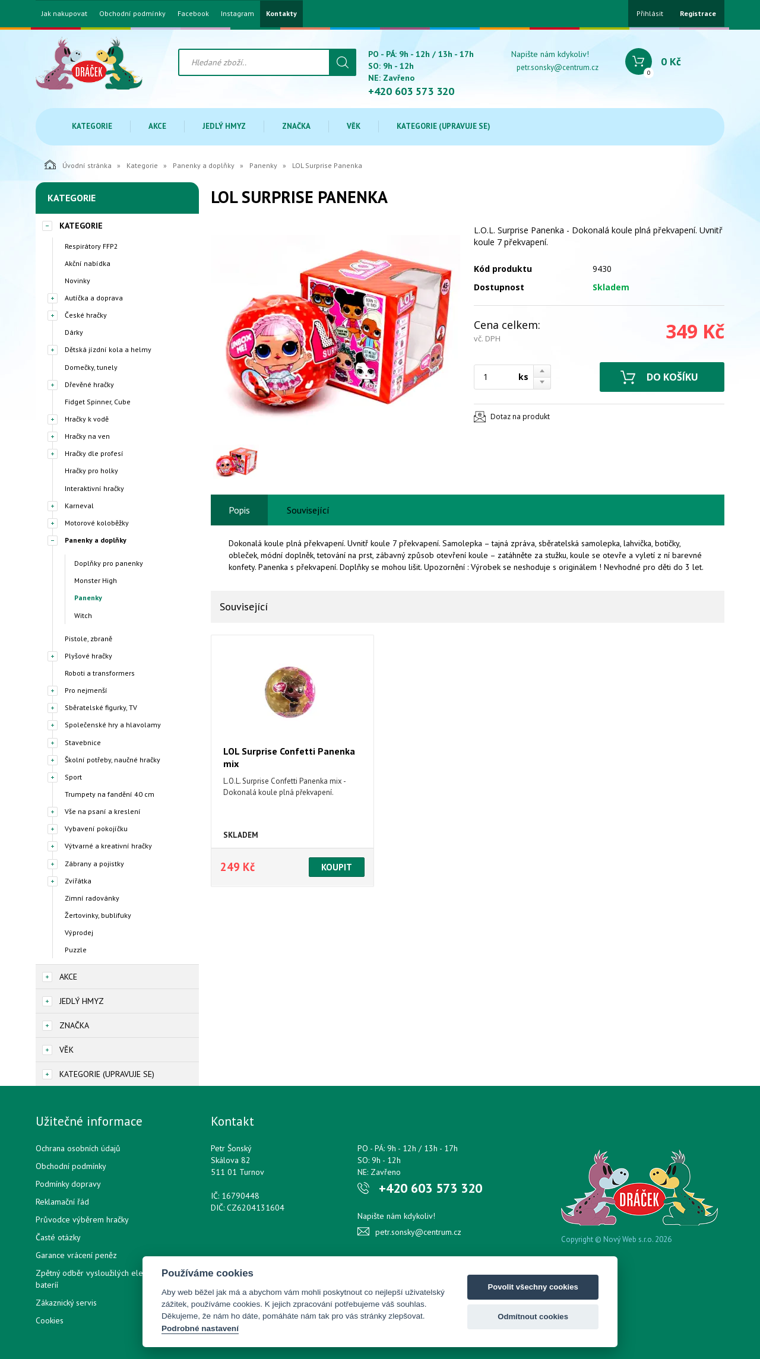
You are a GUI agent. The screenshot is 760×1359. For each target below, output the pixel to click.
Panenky (263, 165)
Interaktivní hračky (94, 488)
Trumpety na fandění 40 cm (109, 794)
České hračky (86, 315)
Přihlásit (649, 13)
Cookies (50, 1320)
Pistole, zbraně (88, 638)
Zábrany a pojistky (94, 863)
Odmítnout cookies (533, 1316)
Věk (353, 126)
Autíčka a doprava (94, 297)
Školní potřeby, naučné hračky (112, 759)
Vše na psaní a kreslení (103, 811)
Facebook (193, 13)
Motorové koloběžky (97, 522)
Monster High (95, 580)
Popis (239, 510)
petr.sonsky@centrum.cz (557, 67)
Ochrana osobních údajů (78, 1148)
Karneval (79, 505)
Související (308, 510)
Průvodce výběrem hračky (82, 1219)
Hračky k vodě (87, 418)
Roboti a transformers (100, 673)
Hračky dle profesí (94, 453)
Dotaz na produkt (520, 416)
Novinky (77, 280)
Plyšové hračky (88, 655)
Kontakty (281, 13)
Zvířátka (78, 880)
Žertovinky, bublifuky (98, 915)
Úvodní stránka (78, 164)
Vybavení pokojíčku (96, 828)
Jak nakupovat (64, 13)
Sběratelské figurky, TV (101, 707)
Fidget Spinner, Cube (98, 401)
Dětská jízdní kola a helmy (108, 349)
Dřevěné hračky (89, 384)
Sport (73, 776)
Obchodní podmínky (132, 13)
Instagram (237, 13)
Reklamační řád (62, 1201)
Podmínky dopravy (68, 1184)
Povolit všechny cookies (532, 1286)
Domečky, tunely (91, 367)
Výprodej (79, 932)
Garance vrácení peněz (76, 1255)
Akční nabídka (87, 263)
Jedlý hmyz (224, 126)
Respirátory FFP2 (91, 246)
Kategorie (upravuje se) (443, 126)
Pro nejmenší (86, 690)
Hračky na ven (87, 436)
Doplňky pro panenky (108, 563)
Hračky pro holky (91, 470)
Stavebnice (83, 742)
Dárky (74, 332)
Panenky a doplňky (204, 165)
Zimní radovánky (92, 898)
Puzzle (76, 949)
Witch (83, 615)
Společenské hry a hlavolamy (113, 724)
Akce (157, 126)
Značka (296, 126)
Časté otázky (58, 1237)
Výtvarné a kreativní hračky (108, 845)
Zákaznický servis (66, 1302)
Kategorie (92, 126)
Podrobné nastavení (200, 1328)
